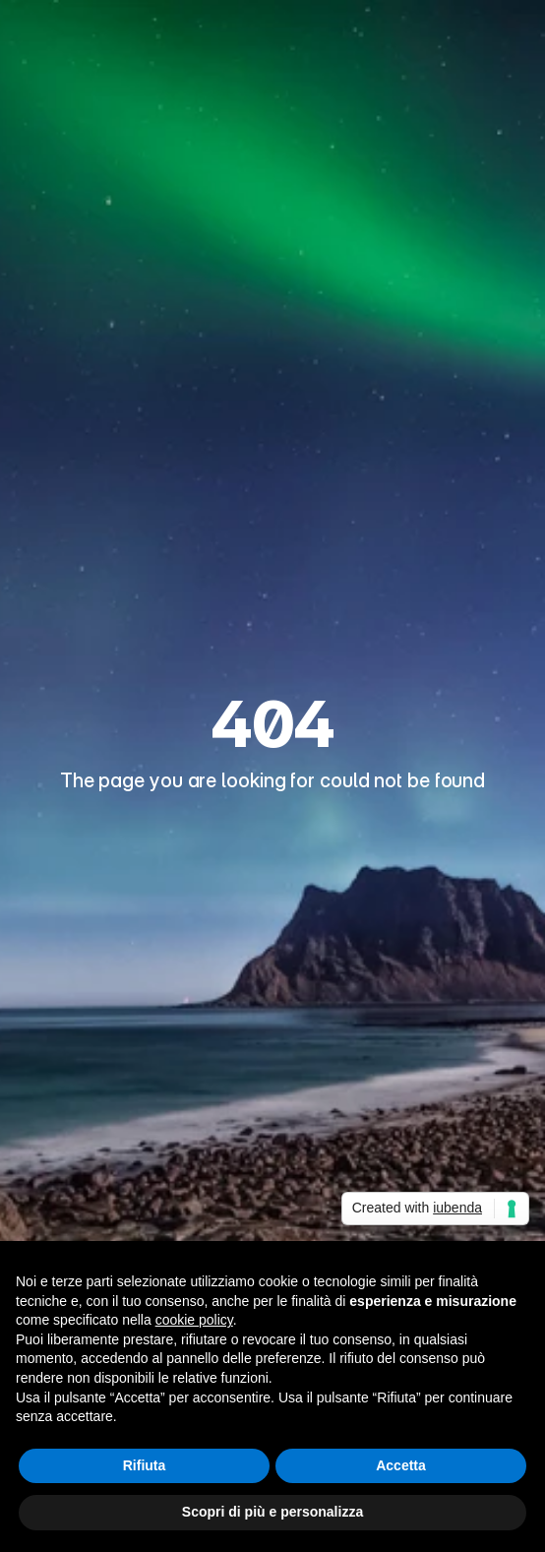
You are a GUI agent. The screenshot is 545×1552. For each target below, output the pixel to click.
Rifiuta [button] (144, 1465)
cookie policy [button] (194, 1320)
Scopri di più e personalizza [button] (272, 1512)
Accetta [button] (401, 1465)
